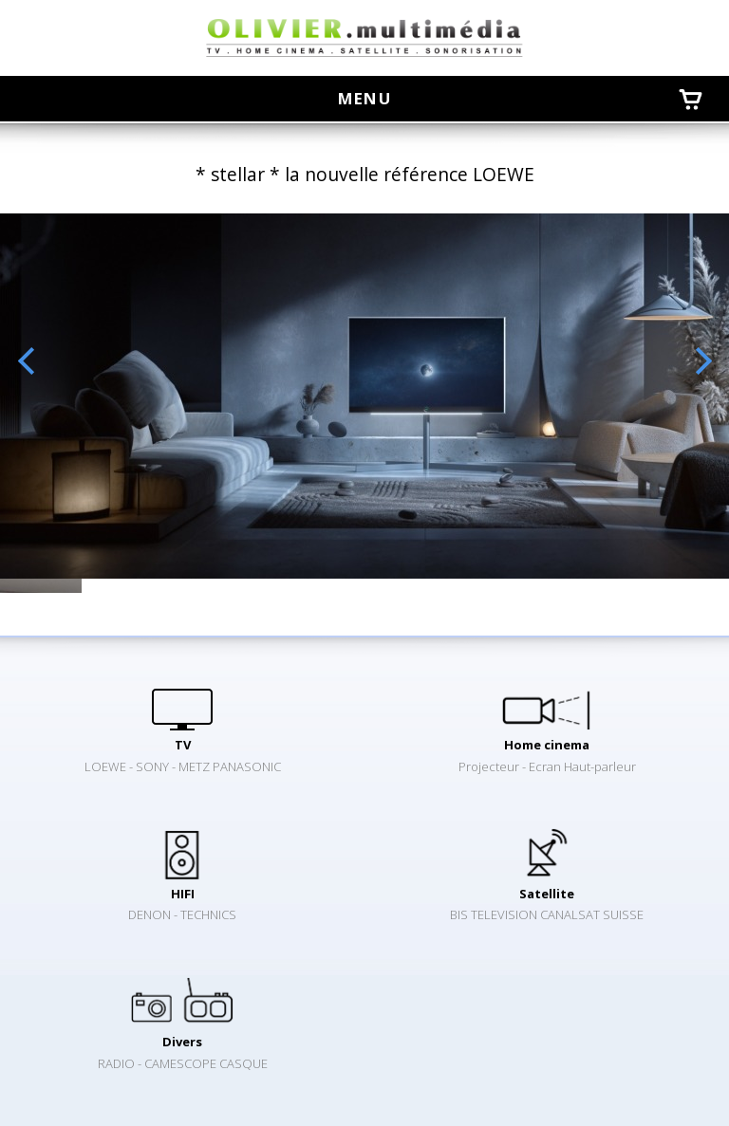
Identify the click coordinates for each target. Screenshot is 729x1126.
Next (703, 361)
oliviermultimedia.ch (364, 38)
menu (373, 98)
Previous (26, 361)
